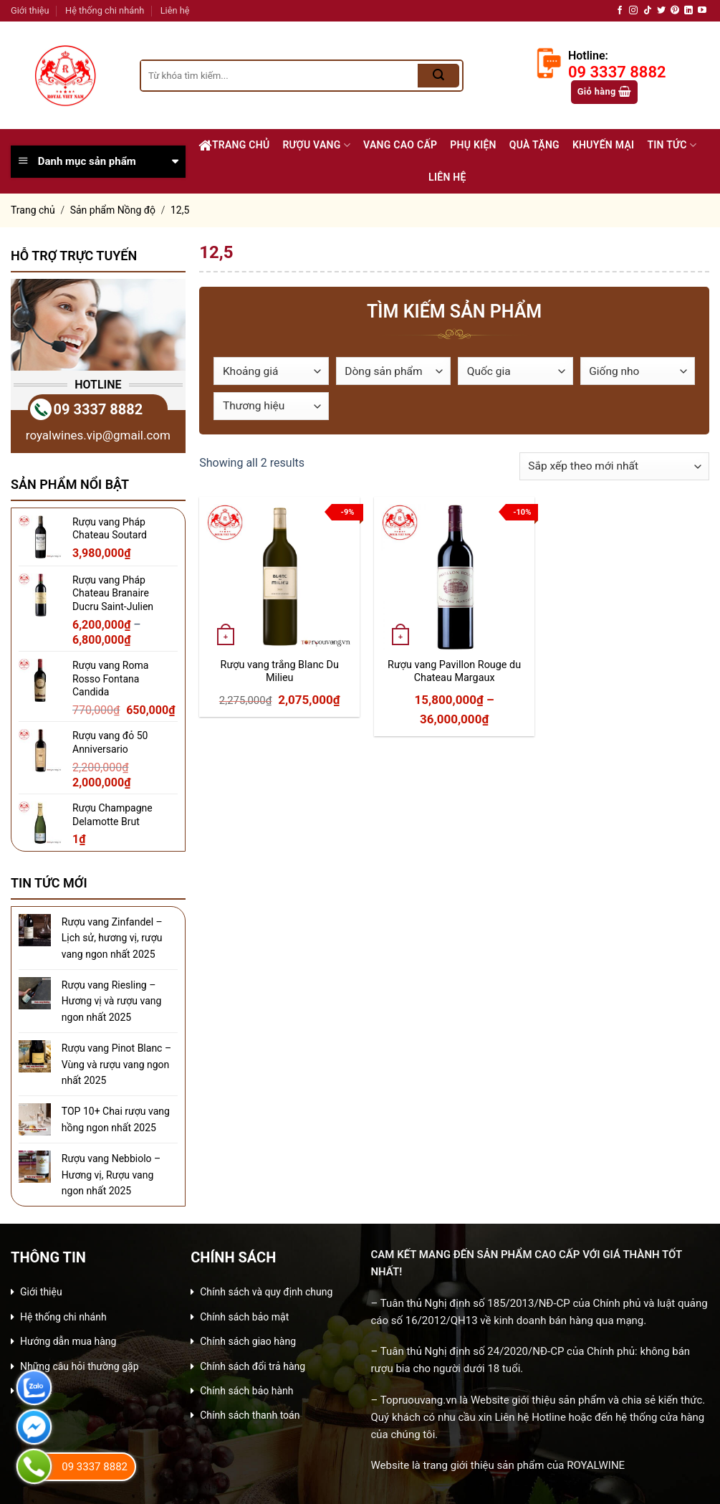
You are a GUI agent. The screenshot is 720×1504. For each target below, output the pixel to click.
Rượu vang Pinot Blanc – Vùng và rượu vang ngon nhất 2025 (116, 1064)
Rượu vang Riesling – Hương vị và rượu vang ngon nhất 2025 (112, 1001)
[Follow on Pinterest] (675, 11)
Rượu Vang (316, 145)
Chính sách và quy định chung (266, 1292)
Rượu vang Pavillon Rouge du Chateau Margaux (454, 672)
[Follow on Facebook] (619, 11)
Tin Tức (671, 145)
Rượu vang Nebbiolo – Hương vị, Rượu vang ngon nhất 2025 (111, 1174)
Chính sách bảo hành (246, 1390)
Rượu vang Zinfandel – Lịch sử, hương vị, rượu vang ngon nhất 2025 (112, 938)
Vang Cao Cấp (400, 145)
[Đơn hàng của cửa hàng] (614, 466)
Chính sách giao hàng (248, 1341)
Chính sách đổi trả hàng (252, 1366)
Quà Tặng (534, 145)
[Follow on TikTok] (647, 11)
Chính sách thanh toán (249, 1415)
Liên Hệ (447, 177)
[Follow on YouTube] (702, 11)
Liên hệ (175, 10)
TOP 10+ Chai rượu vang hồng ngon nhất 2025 (116, 1119)
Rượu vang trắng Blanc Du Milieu (280, 672)
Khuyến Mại (603, 145)
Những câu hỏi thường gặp (79, 1366)
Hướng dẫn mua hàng (68, 1341)
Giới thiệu (30, 10)
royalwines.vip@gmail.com (98, 435)
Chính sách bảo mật (244, 1317)
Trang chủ (234, 145)
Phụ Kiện (473, 145)
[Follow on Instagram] (633, 11)
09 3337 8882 (98, 409)
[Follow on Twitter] (661, 11)
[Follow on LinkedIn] (688, 11)
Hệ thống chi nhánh (104, 10)
